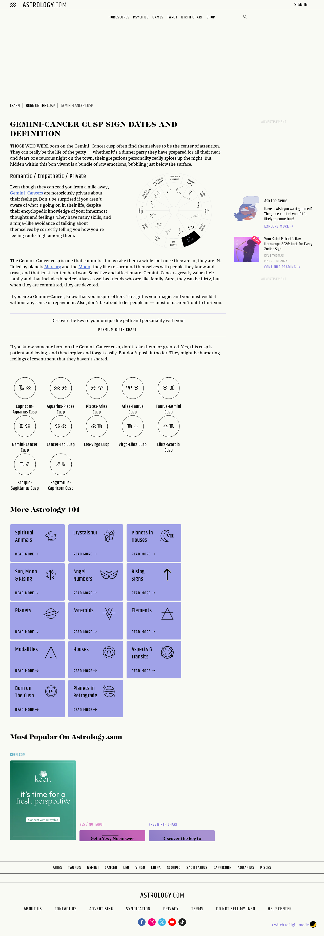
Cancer (111, 868)
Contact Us (66, 909)
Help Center (280, 909)
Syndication (138, 909)
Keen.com (18, 755)
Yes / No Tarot (91, 824)
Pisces (265, 868)
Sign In (301, 4)
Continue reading (283, 267)
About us (33, 909)
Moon (84, 266)
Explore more (279, 226)
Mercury (52, 266)
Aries (57, 868)
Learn (15, 105)
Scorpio (174, 868)
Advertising (101, 909)
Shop (211, 17)
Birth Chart (192, 17)
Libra (156, 868)
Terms (197, 909)
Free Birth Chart (163, 824)
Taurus (74, 868)
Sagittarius (197, 868)
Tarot (172, 17)
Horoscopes (119, 17)
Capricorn (223, 868)
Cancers (35, 192)
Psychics (141, 17)
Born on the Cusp (40, 105)
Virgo (140, 868)
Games (158, 17)
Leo (126, 868)
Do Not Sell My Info (235, 909)
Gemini (17, 192)
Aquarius (246, 868)
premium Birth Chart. (118, 330)
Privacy (171, 909)
